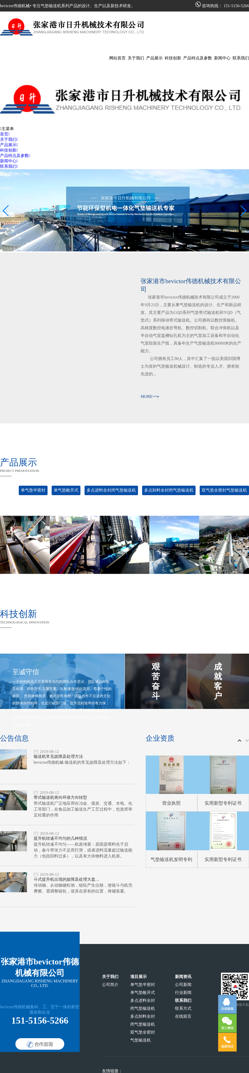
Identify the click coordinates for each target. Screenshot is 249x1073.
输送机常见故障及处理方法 (58, 756)
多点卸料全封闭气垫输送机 (168, 490)
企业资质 (160, 738)
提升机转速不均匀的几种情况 (60, 838)
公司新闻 (183, 984)
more (150, 396)
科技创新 (18, 614)
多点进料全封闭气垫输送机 (111, 490)
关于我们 (110, 976)
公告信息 (14, 738)
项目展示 (138, 976)
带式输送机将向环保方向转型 (60, 797)
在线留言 (183, 1016)
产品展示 (18, 462)
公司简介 (110, 984)
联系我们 (183, 1000)
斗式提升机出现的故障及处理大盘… (66, 879)
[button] (120, 248)
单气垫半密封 (33, 490)
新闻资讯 (183, 976)
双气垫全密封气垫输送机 (224, 490)
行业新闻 (183, 992)
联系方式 (183, 1008)
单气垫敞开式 (66, 490)
